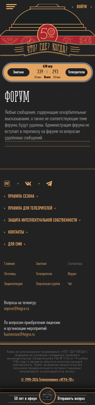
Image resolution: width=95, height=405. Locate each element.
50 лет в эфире (25, 399)
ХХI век (57, 77)
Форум (72, 274)
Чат (70, 284)
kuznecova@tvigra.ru (19, 334)
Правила (30, 208)
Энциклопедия (13, 284)
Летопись (10, 274)
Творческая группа (48, 284)
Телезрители (44, 274)
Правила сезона (21, 196)
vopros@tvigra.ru (16, 308)
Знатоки (41, 264)
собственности (42, 220)
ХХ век (37, 77)
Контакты (16, 232)
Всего (47, 77)
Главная (9, 264)
